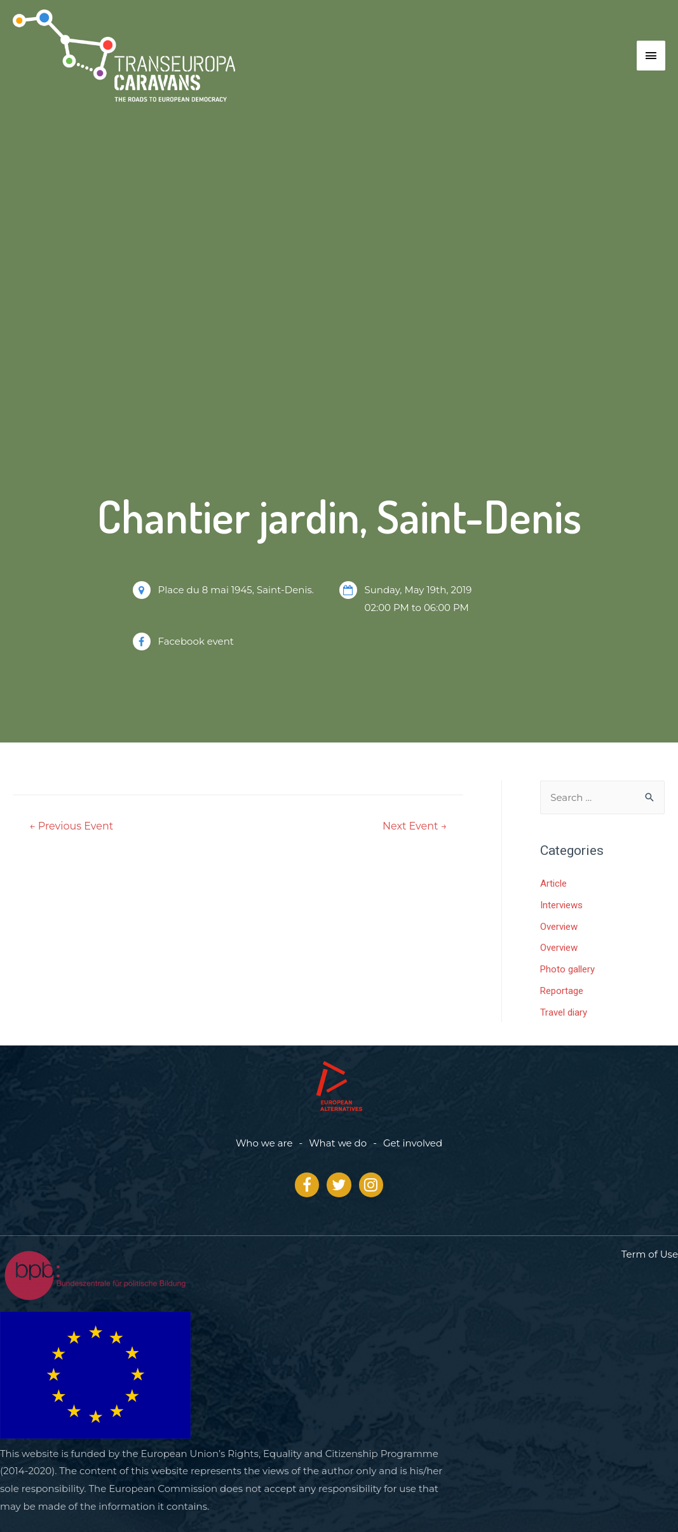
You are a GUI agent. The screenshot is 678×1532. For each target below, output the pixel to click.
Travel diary (563, 1012)
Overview (559, 926)
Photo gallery (567, 969)
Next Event (415, 826)
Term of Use (649, 1254)
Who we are (264, 1143)
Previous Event (71, 826)
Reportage (561, 991)
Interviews (561, 905)
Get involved (412, 1143)
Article (553, 883)
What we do (338, 1143)
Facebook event (196, 641)
